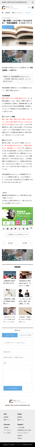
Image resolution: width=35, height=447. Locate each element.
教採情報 (6, 417)
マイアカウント (8, 430)
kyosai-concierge (6, 18)
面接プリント (7, 419)
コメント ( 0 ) (10, 335)
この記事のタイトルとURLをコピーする (17, 234)
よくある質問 (20, 427)
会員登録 (6, 427)
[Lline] (15, 228)
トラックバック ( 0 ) (25, 335)
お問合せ (19, 438)
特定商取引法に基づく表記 (24, 430)
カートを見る (7, 433)
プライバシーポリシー (23, 433)
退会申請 (19, 435)
